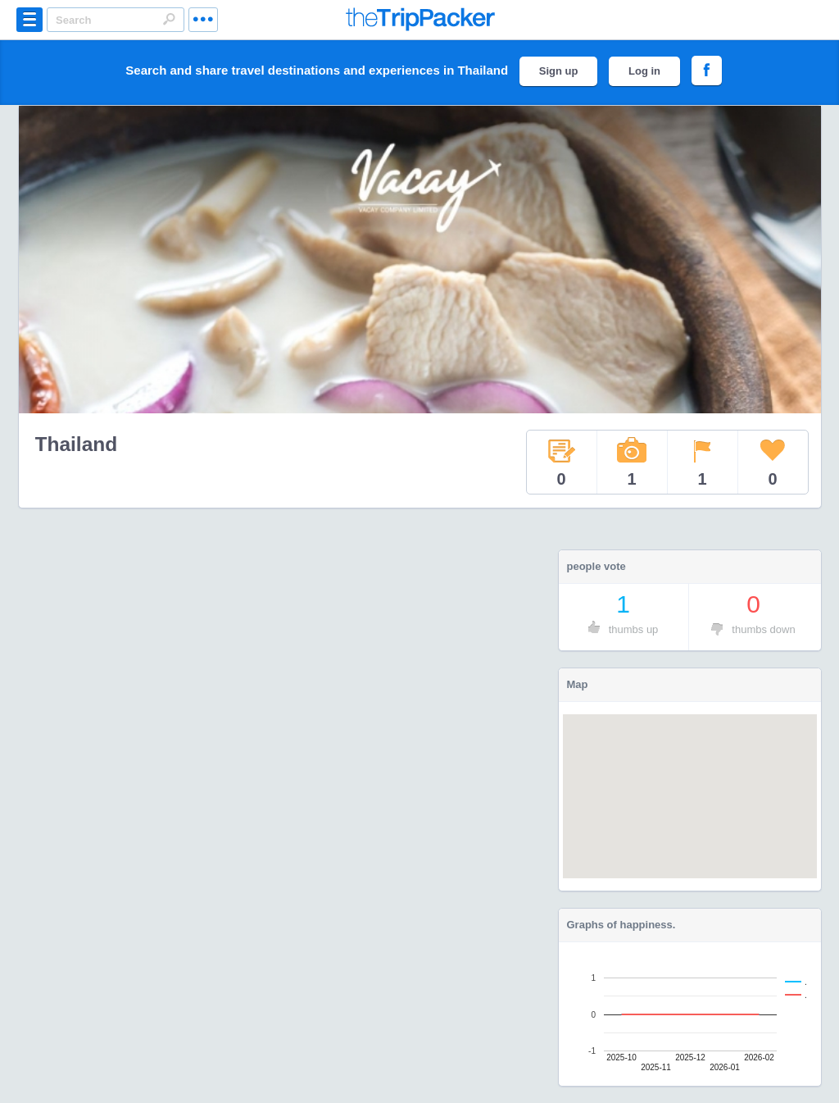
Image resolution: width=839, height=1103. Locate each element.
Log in (644, 71)
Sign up (558, 71)
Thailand (76, 444)
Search (168, 18)
